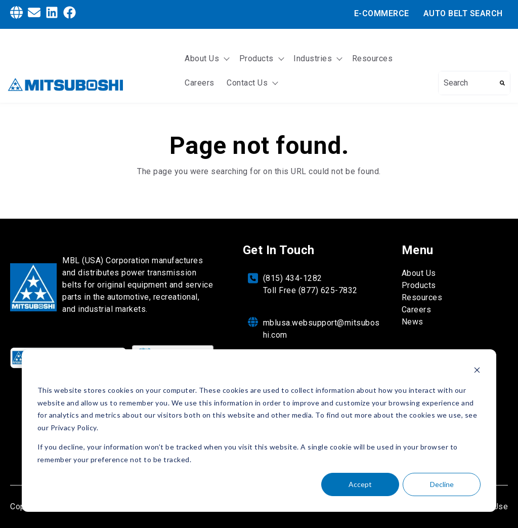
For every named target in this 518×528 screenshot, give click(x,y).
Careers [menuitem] (416, 309)
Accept (360, 484)
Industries (312, 58)
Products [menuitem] (419, 285)
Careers (199, 83)
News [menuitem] (412, 322)
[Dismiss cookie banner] (477, 371)
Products (256, 58)
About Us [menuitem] (419, 273)
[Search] (502, 83)
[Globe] (16, 14)
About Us (202, 58)
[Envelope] (34, 14)
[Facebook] (69, 14)
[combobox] (467, 83)
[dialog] (259, 430)
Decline (442, 484)
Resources (372, 58)
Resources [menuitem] (422, 297)
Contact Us (247, 83)
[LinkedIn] (52, 14)
